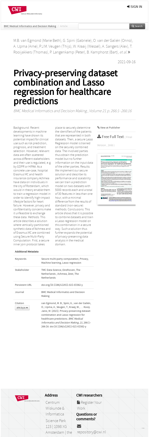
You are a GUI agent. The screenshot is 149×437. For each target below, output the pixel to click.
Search (137, 26)
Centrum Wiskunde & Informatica (55, 408)
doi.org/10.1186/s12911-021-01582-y (62, 285)
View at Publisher (108, 127)
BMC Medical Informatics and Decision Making (30, 26)
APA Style (22, 307)
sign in (134, 7)
